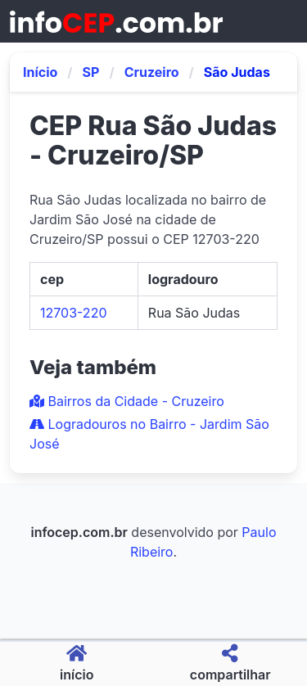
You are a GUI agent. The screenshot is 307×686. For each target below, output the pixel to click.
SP (91, 72)
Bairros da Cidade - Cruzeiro (126, 401)
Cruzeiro (151, 72)
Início (40, 72)
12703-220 (73, 313)
